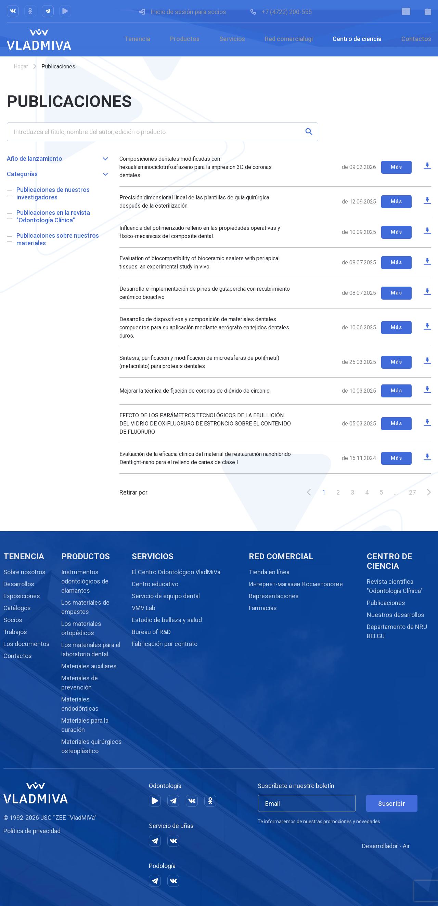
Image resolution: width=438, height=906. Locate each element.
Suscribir (391, 803)
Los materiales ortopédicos (81, 628)
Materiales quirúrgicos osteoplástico (91, 746)
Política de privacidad (32, 831)
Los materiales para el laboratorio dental (90, 649)
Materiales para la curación (84, 725)
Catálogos (17, 608)
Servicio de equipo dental (166, 596)
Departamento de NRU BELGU (397, 631)
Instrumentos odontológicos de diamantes (84, 581)
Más (395, 167)
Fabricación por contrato (164, 643)
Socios (12, 619)
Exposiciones (21, 596)
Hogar (21, 66)
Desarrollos (18, 584)
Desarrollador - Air (386, 846)
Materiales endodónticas (80, 704)
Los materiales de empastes (85, 607)
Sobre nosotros (24, 572)
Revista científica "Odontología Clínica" (395, 586)
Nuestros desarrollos (395, 614)
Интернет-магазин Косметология (296, 584)
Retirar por (133, 492)
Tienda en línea (269, 572)
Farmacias (263, 608)
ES (405, 11)
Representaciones (274, 596)
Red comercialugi (289, 38)
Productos (184, 38)
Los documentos (26, 643)
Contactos (416, 38)
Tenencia (137, 38)
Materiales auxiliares (89, 666)
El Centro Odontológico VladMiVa (176, 572)
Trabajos (15, 631)
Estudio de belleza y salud (167, 619)
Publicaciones (386, 602)
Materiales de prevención (79, 682)
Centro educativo (155, 584)
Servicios (232, 38)
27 (412, 492)
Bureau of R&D (151, 631)
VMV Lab (143, 608)
